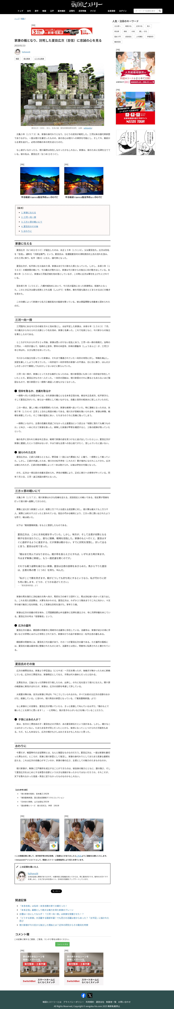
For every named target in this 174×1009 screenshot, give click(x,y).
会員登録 (111, 10)
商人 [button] (148, 26)
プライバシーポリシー (73, 1001)
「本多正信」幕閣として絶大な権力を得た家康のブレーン (46, 909)
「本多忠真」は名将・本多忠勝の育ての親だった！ (43, 905)
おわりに (26, 231)
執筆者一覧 (111, 1001)
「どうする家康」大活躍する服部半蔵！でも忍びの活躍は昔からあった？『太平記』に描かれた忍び (64, 919)
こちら (79, 856)
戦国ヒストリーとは (52, 1001)
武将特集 (82, 10)
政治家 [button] (116, 31)
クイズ (93, 10)
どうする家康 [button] (39, 58)
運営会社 (100, 1001)
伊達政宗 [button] (150, 36)
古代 (29, 10)
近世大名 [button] (139, 26)
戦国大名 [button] (128, 26)
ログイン (123, 10)
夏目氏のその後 (29, 226)
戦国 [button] (17, 58)
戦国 (44, 10)
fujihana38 (26, 52)
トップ (20, 10)
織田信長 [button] (117, 42)
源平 (36, 10)
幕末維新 (61, 10)
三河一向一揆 (28, 217)
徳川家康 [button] (27, 58)
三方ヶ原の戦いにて (31, 221)
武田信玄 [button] (128, 36)
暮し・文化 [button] (143, 31)
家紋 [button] (125, 31)
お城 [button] (133, 31)
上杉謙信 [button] (139, 36)
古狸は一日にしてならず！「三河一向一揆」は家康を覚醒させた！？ (51, 913)
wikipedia (88, 128)
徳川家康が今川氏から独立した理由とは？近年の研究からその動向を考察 (53, 924)
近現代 (72, 10)
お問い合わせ (124, 1001)
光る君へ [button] (117, 26)
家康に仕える (28, 212)
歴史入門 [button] (117, 36)
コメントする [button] (62, 944)
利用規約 (90, 1001)
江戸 (52, 10)
